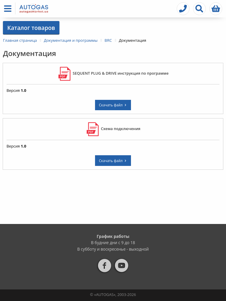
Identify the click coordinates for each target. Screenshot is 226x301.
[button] (8, 8)
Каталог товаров (31, 28)
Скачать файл (113, 105)
